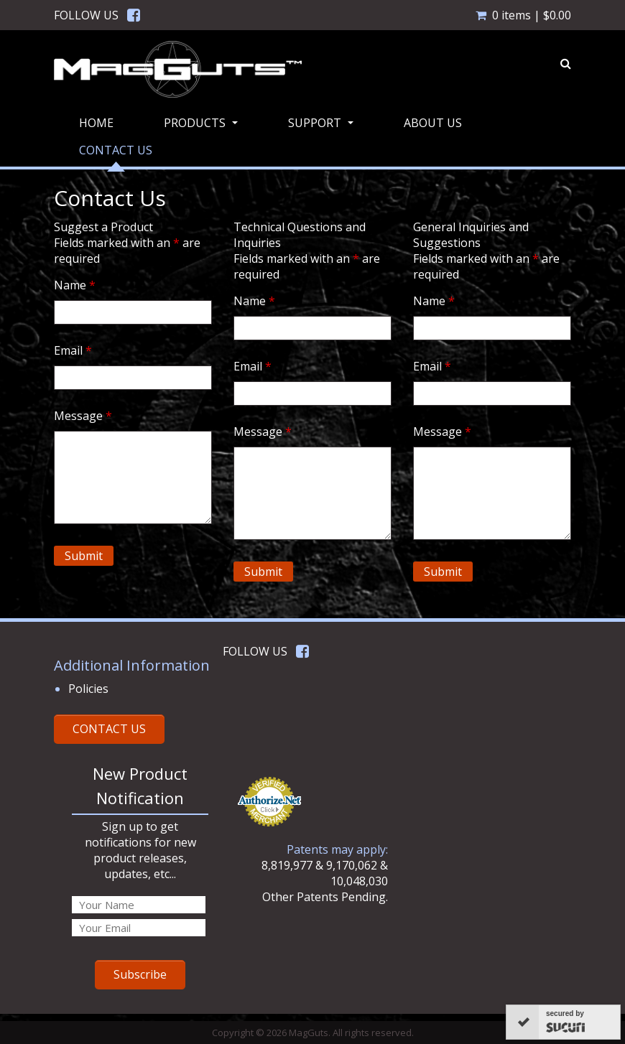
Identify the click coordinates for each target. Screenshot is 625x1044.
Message (83, 416)
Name (75, 285)
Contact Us (115, 150)
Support (322, 127)
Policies (88, 688)
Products (202, 127)
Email (73, 350)
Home (96, 123)
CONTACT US (109, 729)
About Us (433, 123)
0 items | (523, 15)
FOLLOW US (86, 15)
